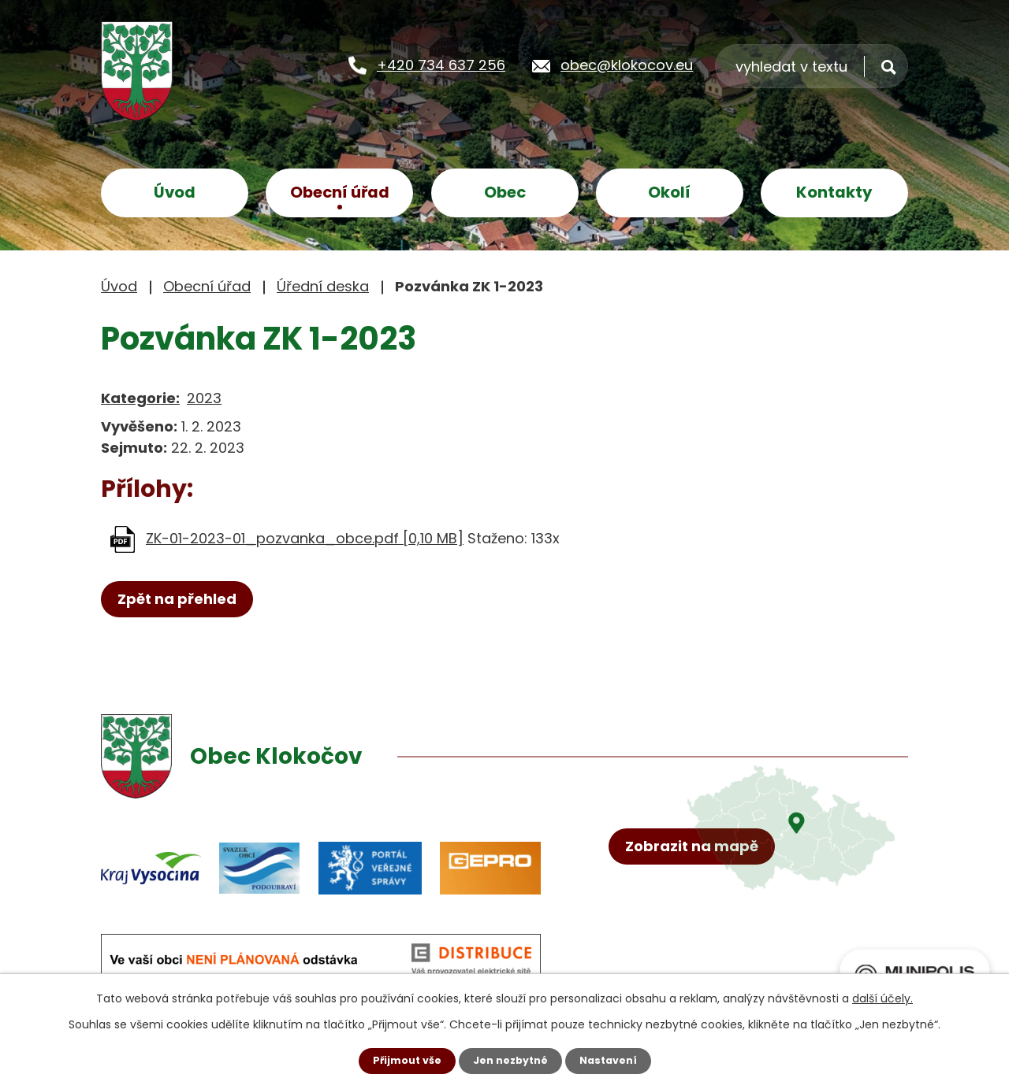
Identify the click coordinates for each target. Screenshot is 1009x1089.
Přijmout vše (400, 1060)
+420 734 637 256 (441, 64)
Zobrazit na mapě (699, 910)
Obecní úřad (339, 192)
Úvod (174, 192)
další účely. (882, 997)
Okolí (669, 192)
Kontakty (834, 192)
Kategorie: (140, 398)
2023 (204, 398)
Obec (505, 192)
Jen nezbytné (510, 1060)
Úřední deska (323, 286)
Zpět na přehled (184, 600)
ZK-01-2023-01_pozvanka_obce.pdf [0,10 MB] (305, 538)
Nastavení (614, 1060)
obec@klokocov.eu (626, 64)
